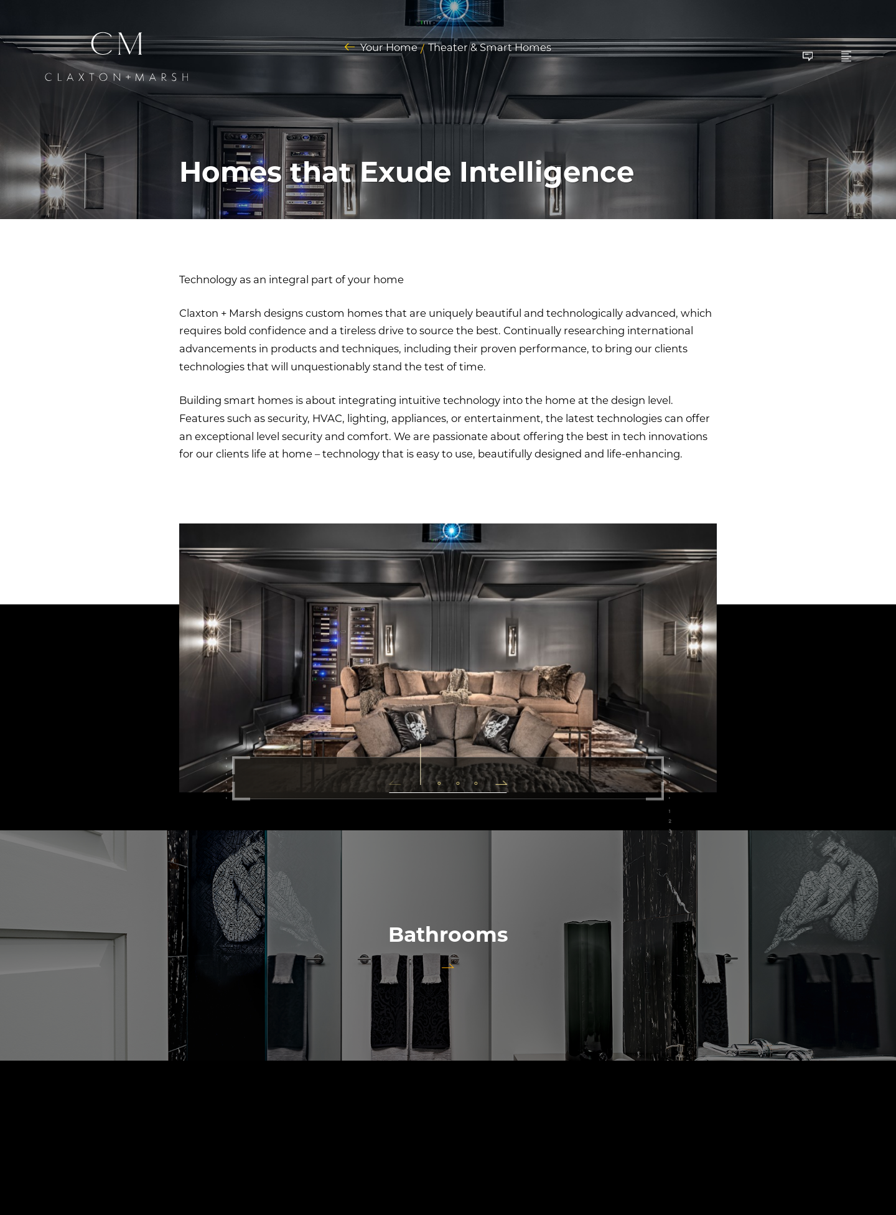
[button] (400, 781)
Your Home (389, 47)
